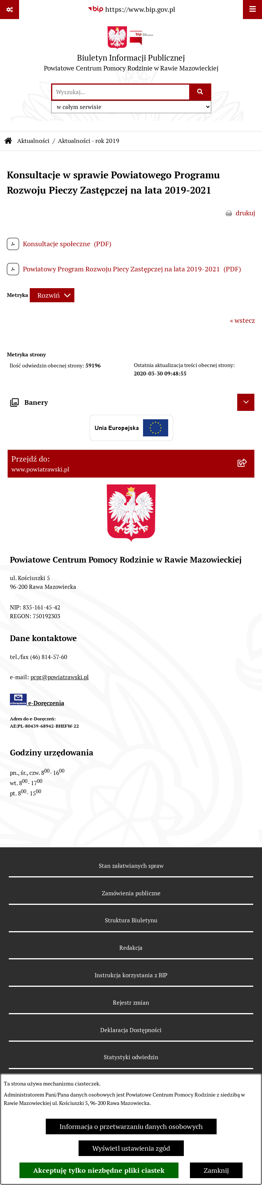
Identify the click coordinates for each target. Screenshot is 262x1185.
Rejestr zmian (131, 1002)
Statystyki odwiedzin (131, 1057)
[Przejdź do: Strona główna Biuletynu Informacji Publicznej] (8, 141)
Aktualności (33, 141)
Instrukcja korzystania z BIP (131, 975)
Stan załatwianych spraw (131, 865)
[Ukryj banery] (245, 402)
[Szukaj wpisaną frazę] (200, 92)
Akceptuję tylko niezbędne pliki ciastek (99, 1170)
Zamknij (216, 1170)
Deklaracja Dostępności (131, 1030)
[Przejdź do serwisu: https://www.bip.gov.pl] (131, 9)
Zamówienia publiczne (131, 893)
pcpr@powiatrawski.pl (60, 677)
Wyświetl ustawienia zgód (131, 1148)
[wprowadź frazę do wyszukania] (120, 92)
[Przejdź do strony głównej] (131, 50)
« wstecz (242, 320)
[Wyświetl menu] (252, 9)
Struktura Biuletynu (131, 920)
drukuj (245, 212)
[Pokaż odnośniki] (9, 9)
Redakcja (131, 947)
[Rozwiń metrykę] (52, 295)
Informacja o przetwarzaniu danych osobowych (131, 1126)
